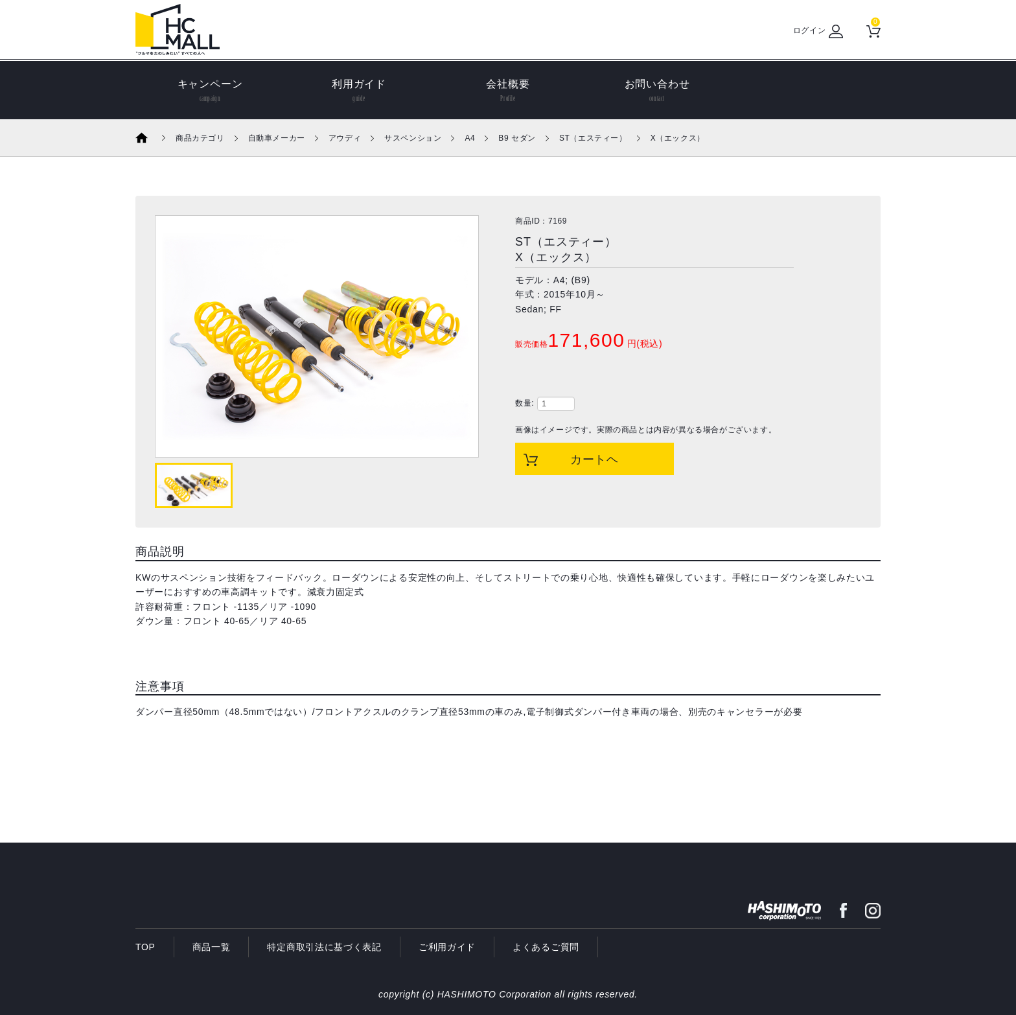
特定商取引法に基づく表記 (324, 947)
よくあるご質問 (546, 947)
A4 (470, 138)
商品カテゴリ (200, 138)
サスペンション (412, 138)
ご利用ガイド (447, 947)
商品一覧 (211, 947)
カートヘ (594, 459)
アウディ (345, 138)
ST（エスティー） (593, 138)
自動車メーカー (276, 138)
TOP (145, 947)
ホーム (150, 137)
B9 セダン (517, 138)
